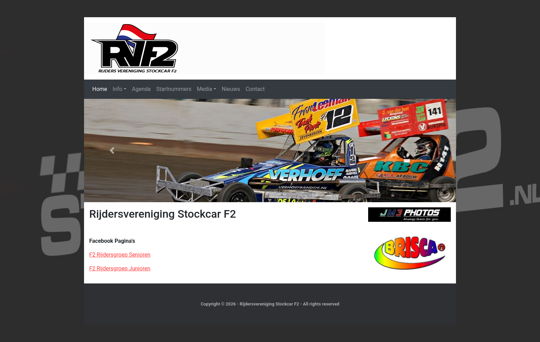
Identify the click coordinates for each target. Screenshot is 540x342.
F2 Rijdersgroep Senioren (119, 254)
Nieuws (231, 89)
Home (99, 89)
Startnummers (173, 89)
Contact (255, 89)
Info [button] (117, 89)
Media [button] (204, 89)
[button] (112, 150)
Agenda (141, 89)
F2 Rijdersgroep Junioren (119, 268)
